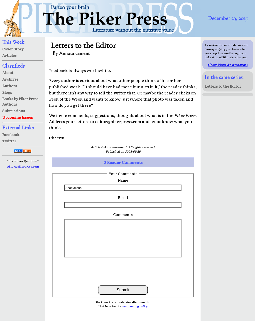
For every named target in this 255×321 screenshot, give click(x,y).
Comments (123, 214)
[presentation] (122, 271)
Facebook (10, 134)
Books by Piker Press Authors (20, 101)
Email (123, 197)
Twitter (9, 140)
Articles (9, 55)
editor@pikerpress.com (23, 166)
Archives (10, 79)
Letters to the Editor (223, 86)
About (7, 72)
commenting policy (134, 306)
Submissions (13, 110)
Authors (9, 85)
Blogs (7, 92)
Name (123, 180)
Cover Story (13, 49)
